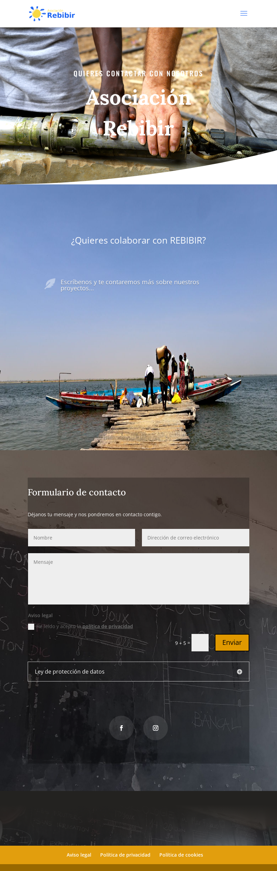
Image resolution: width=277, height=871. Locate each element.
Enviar (228, 641)
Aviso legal (79, 855)
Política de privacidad (125, 855)
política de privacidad (109, 626)
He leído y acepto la (83, 626)
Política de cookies (181, 855)
